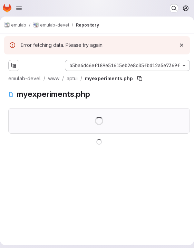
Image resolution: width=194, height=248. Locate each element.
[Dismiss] (181, 45)
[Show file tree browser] (13, 65)
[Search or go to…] (174, 8)
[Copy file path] (139, 78)
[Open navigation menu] (19, 8)
